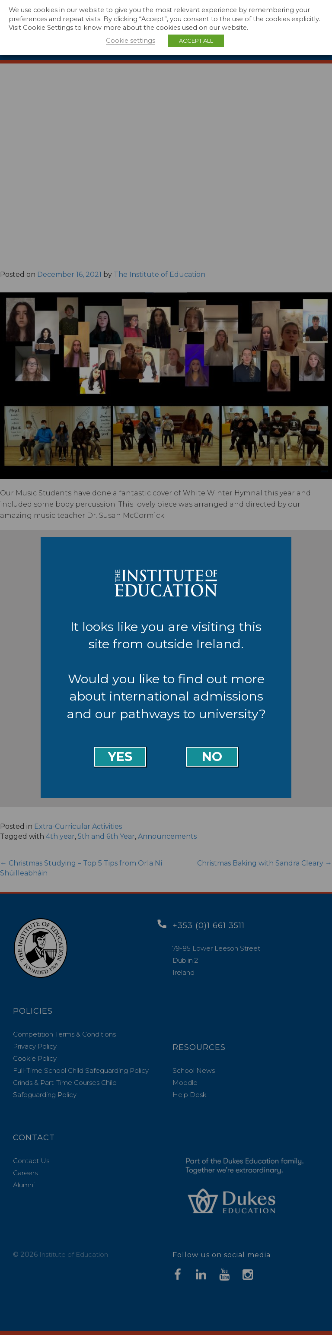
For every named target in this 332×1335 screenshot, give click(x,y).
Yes (120, 756)
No (212, 756)
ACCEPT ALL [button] (196, 40)
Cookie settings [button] (130, 40)
